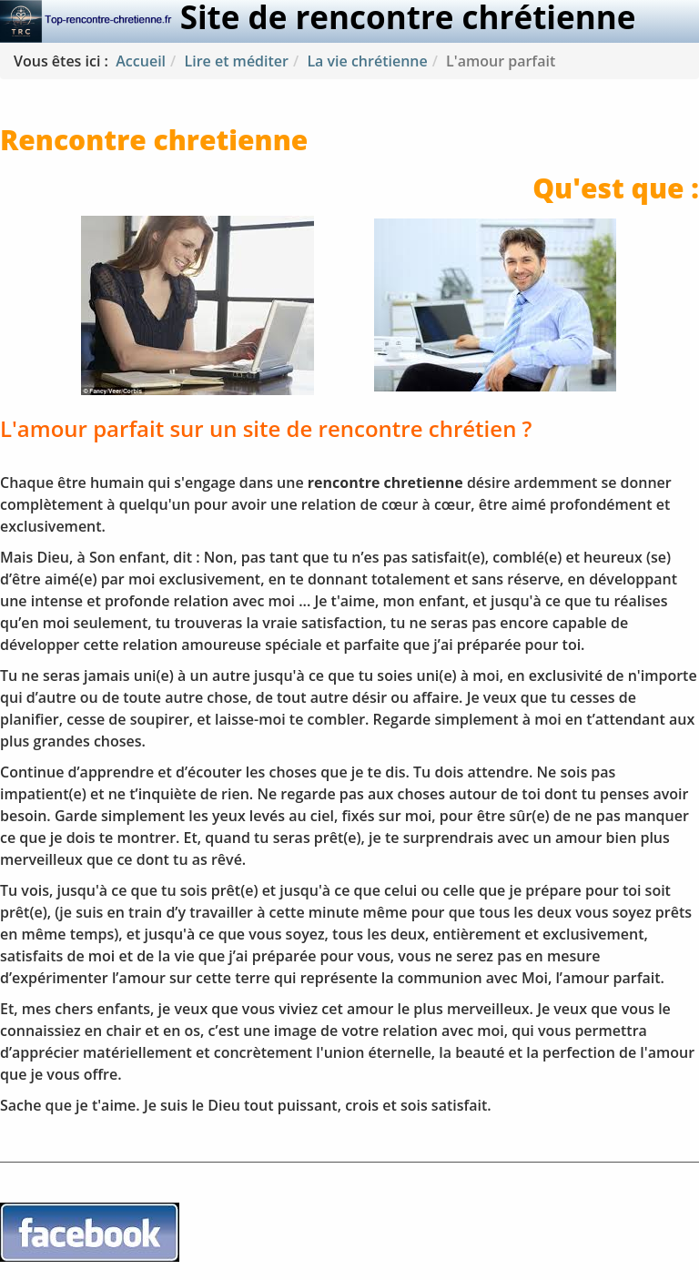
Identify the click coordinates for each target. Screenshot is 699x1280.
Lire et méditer (236, 61)
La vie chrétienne (367, 61)
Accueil (141, 61)
